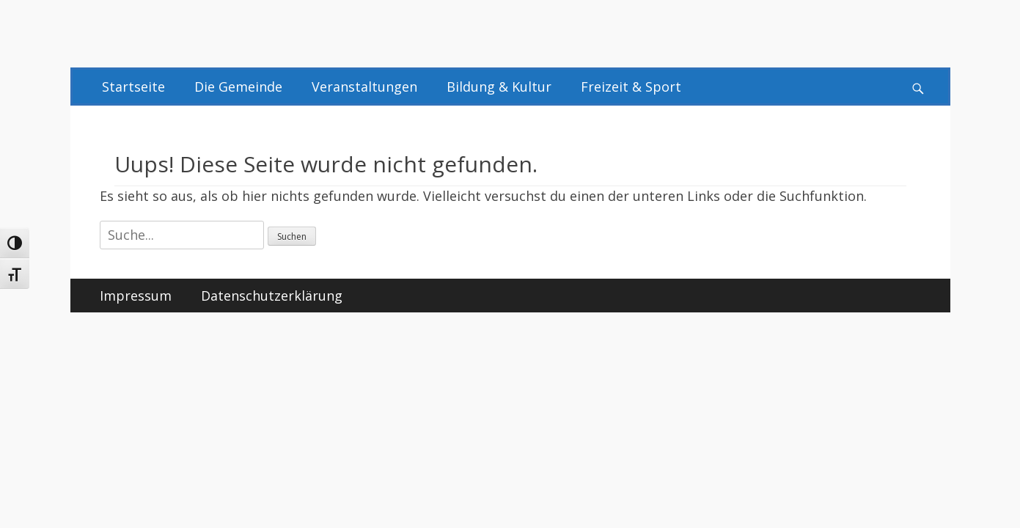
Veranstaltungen (364, 86)
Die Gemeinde (238, 86)
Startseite (133, 86)
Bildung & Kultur (499, 86)
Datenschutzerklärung (271, 295)
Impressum (136, 295)
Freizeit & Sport (631, 86)
